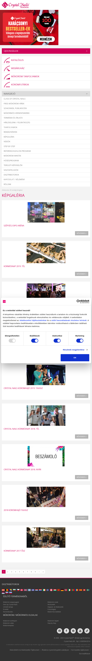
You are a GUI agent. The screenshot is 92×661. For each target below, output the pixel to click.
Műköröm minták (12, 156)
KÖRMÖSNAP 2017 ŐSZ (14, 550)
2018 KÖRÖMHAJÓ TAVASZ (16, 510)
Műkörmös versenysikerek (16, 113)
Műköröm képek (53, 621)
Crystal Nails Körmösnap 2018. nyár (22, 469)
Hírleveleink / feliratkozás (17, 122)
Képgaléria (9, 137)
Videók (7, 141)
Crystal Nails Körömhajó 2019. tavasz (23, 388)
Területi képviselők (13, 165)
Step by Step (9, 146)
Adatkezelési (26, 320)
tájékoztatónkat (39, 320)
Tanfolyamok (10, 127)
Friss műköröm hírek (14, 103)
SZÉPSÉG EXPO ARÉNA (14, 225)
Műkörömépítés (8, 626)
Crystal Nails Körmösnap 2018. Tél (21, 428)
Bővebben (82, 233)
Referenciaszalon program (17, 151)
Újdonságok (11, 50)
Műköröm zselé (53, 602)
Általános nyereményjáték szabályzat (55, 650)
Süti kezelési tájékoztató (80, 650)
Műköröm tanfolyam (10, 621)
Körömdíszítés (8, 612)
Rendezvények (10, 132)
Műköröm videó (8, 623)
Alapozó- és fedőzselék (55, 607)
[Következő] (39, 572)
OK (75, 358)
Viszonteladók (11, 170)
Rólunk (7, 184)
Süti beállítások (84, 653)
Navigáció (9, 93)
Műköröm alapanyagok (11, 602)
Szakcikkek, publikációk (15, 108)
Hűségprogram (11, 160)
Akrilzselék (51, 605)
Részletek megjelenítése (73, 350)
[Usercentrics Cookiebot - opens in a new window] (78, 301)
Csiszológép (52, 609)
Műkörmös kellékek (54, 612)
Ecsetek (5, 609)
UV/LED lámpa (8, 607)
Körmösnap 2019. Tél (14, 266)
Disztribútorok (11, 174)
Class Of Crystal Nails (14, 99)
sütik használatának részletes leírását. (69, 320)
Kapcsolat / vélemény (14, 179)
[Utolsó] (43, 572)
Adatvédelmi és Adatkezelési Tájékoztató (24, 650)
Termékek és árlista (13, 118)
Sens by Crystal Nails (10, 605)
